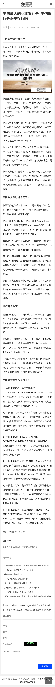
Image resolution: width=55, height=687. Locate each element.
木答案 (42, 681)
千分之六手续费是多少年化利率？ (18, 570)
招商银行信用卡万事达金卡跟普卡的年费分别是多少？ (27, 565)
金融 (5, 27)
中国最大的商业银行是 (18, 532)
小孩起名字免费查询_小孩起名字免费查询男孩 (30, 605)
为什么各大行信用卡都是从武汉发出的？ (21, 587)
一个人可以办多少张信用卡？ (17, 579)
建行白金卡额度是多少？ (15, 574)
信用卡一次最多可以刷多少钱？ (17, 583)
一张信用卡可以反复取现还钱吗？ (18, 592)
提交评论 (45, 668)
